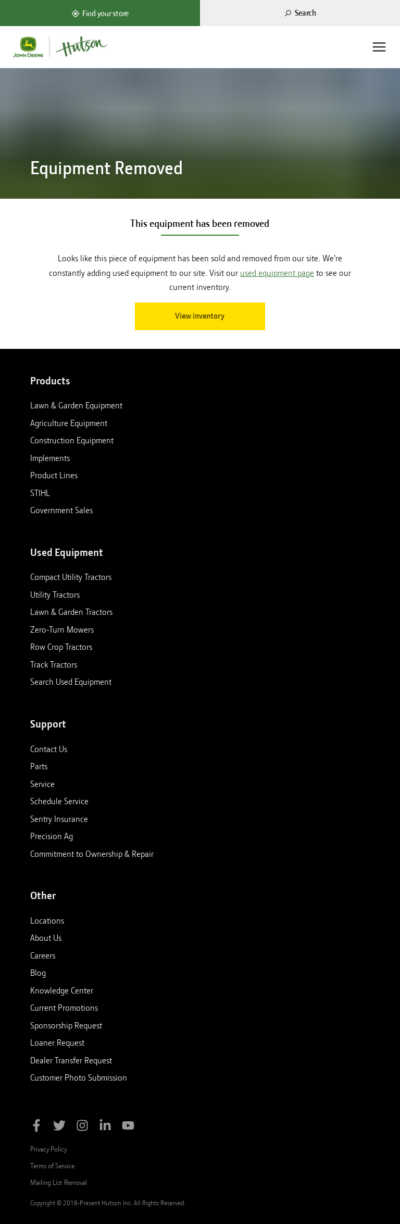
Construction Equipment (72, 440)
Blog (38, 972)
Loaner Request (57, 1042)
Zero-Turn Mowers (62, 629)
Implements (50, 458)
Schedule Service (59, 801)
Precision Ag (51, 836)
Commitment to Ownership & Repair (92, 854)
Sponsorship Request (66, 1025)
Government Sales (61, 510)
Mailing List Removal (58, 1182)
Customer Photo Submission (78, 1077)
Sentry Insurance (59, 819)
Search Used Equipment (70, 681)
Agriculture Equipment (68, 423)
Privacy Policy (48, 1149)
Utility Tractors (55, 594)
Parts (38, 766)
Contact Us (48, 749)
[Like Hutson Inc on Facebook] (36, 1127)
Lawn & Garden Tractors (71, 612)
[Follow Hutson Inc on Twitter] (59, 1127)
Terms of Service (52, 1165)
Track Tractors (53, 664)
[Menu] (379, 47)
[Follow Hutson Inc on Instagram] (82, 1127)
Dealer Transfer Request (71, 1060)
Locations (47, 920)
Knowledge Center (61, 990)
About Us (45, 937)
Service (42, 784)
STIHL (40, 493)
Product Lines (54, 475)
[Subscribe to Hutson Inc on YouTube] (128, 1127)
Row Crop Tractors (61, 646)
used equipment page (277, 273)
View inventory (199, 316)
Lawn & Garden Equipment (76, 405)
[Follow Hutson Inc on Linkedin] (105, 1127)
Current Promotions (64, 1007)
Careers (42, 955)
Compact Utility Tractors (70, 577)
